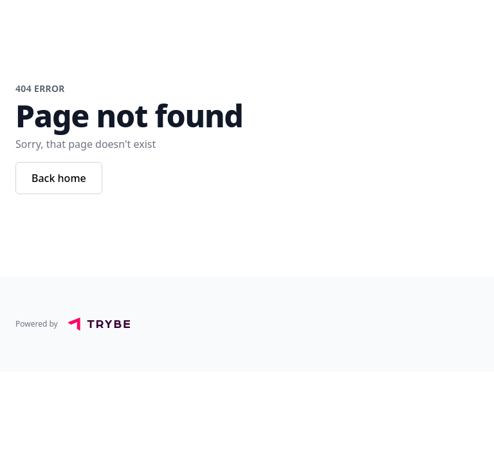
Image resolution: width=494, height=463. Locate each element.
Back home (59, 178)
